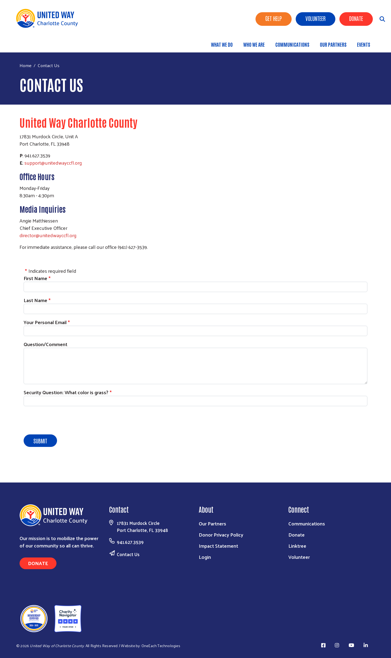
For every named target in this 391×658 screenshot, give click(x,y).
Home (25, 65)
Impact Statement (218, 545)
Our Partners (333, 44)
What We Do (222, 44)
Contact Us (128, 554)
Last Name (35, 300)
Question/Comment (45, 344)
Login (205, 557)
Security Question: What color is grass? (66, 392)
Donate (356, 18)
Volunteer (315, 18)
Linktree (297, 545)
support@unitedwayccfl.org (53, 162)
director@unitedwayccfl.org (48, 235)
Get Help (273, 18)
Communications (292, 44)
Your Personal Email (45, 322)
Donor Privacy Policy (221, 534)
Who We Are (254, 44)
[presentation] (65, 421)
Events (363, 44)
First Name (35, 278)
